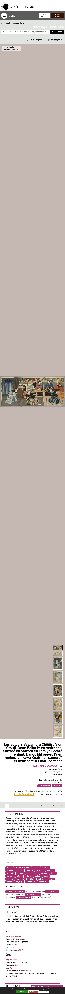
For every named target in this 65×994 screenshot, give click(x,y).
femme (19, 870)
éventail (50, 879)
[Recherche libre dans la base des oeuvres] (25, 32)
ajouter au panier (35, 40)
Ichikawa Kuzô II (23, 897)
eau (28, 873)
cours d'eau (31, 882)
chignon (10, 879)
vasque (20, 873)
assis (46, 876)
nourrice (29, 870)
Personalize (44, 992)
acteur (35, 868)
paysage (19, 882)
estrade (28, 876)
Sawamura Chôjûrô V (15, 892)
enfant (37, 876)
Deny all (34, 992)
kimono (50, 870)
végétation (43, 882)
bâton (19, 876)
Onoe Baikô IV (52, 892)
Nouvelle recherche (48, 27)
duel (35, 873)
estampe (57, 786)
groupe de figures (22, 868)
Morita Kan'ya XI (33, 894)
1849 (21, 950)
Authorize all (22, 992)
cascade (10, 873)
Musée (57, 16)
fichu (53, 873)
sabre (40, 879)
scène (9, 868)
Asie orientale (44, 786)
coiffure (31, 879)
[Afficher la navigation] (4, 16)
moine (9, 882)
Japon (17, 945)
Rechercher (57, 32)
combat (10, 876)
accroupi (40, 870)
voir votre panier (55, 40)
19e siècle (28, 971)
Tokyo (12, 947)
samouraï (20, 879)
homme (44, 873)
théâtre (10, 870)
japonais (45, 868)
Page (44, 16)
